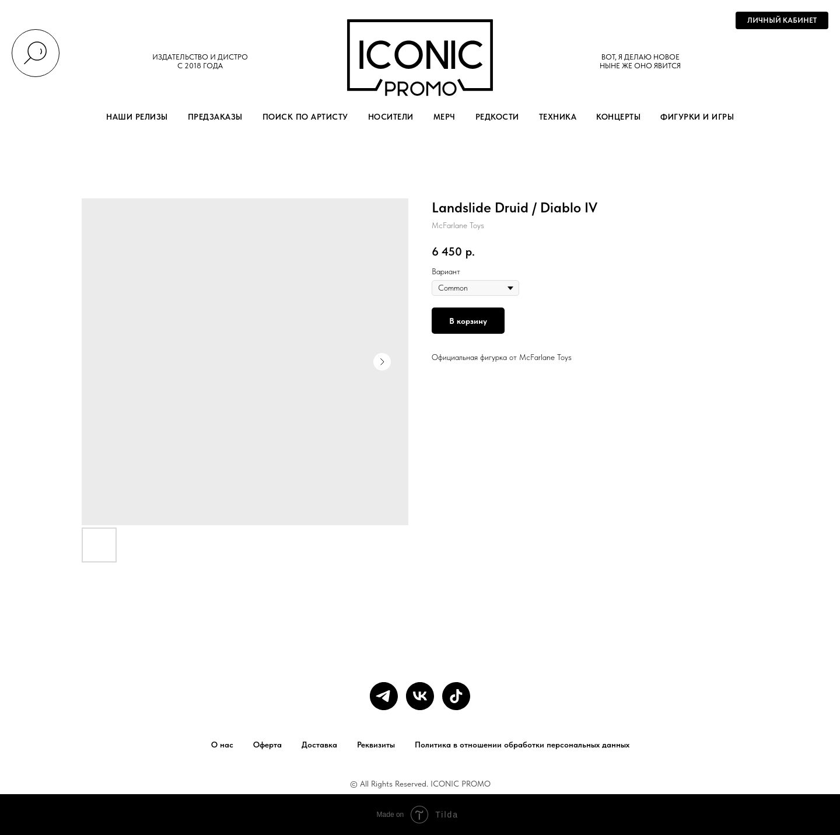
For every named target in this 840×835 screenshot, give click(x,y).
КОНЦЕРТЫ (618, 116)
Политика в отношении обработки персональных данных (522, 744)
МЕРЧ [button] (444, 116)
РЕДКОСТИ (497, 116)
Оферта (267, 744)
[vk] (420, 696)
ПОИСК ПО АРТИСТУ (305, 116)
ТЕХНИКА (558, 116)
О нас (222, 744)
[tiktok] (456, 696)
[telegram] (384, 696)
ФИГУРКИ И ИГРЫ (697, 116)
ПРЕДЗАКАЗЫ (215, 116)
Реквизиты (376, 744)
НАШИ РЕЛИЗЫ (137, 116)
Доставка (319, 744)
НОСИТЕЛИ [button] (391, 116)
